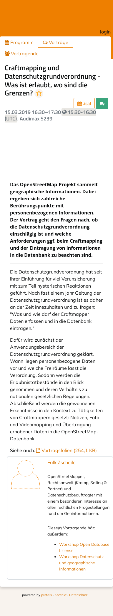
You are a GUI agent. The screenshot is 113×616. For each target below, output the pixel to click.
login (105, 32)
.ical (84, 103)
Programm (19, 42)
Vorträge (55, 42)
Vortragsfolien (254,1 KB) (66, 450)
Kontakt (61, 595)
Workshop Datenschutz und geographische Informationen (81, 563)
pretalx (46, 595)
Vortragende (22, 53)
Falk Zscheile (61, 462)
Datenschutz (78, 595)
